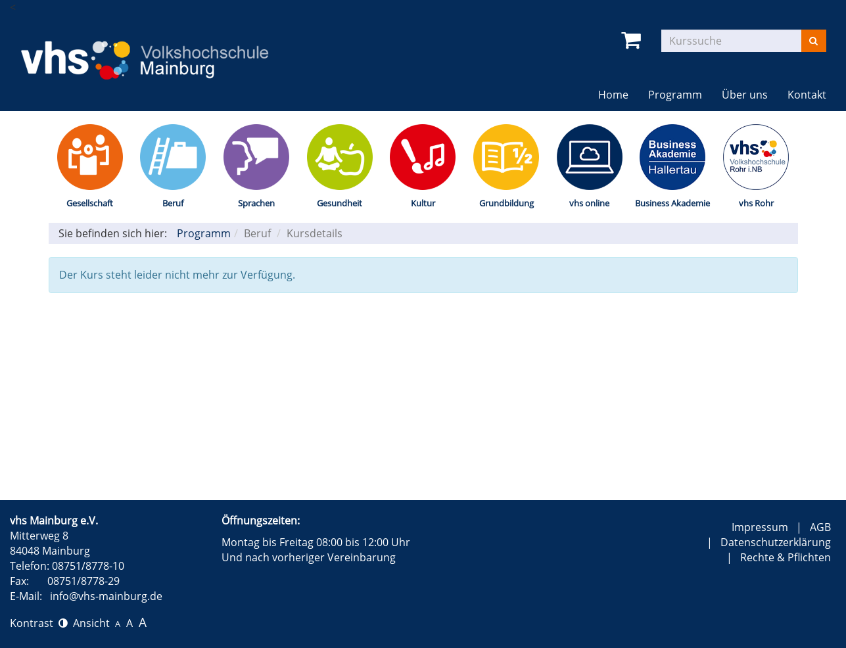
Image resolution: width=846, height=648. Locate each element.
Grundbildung (506, 203)
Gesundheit (339, 203)
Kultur (423, 203)
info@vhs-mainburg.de (106, 596)
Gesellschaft (89, 203)
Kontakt (806, 94)
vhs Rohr (756, 203)
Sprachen (256, 203)
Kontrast (39, 623)
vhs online (589, 203)
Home (613, 94)
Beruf (172, 203)
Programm (675, 94)
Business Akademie (672, 203)
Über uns (745, 94)
